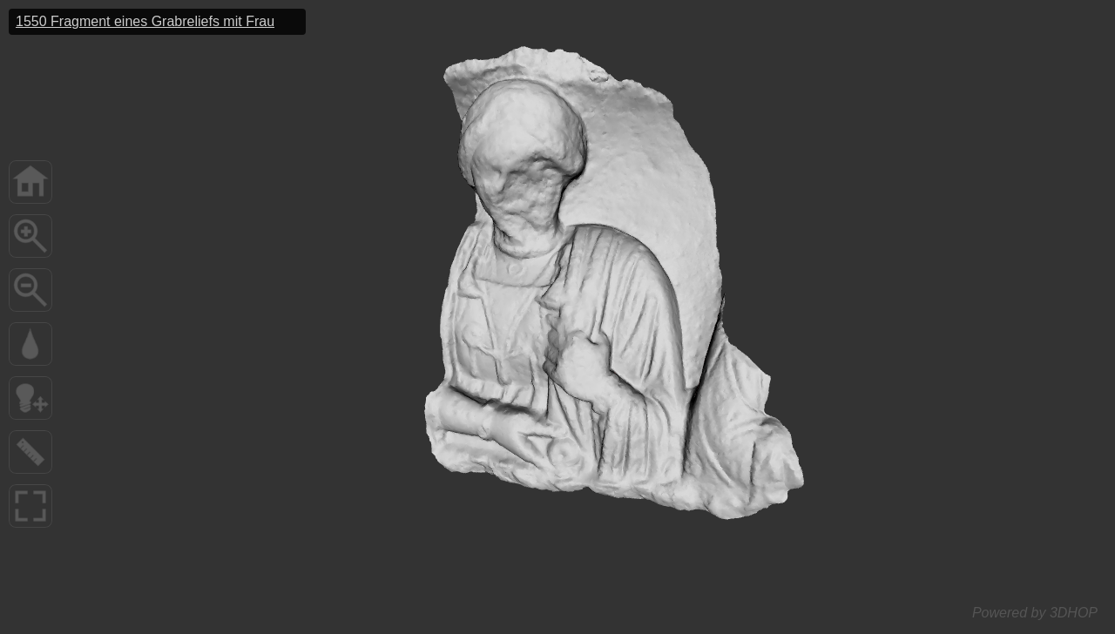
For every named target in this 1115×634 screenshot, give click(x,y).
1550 (145, 21)
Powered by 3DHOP (1035, 612)
